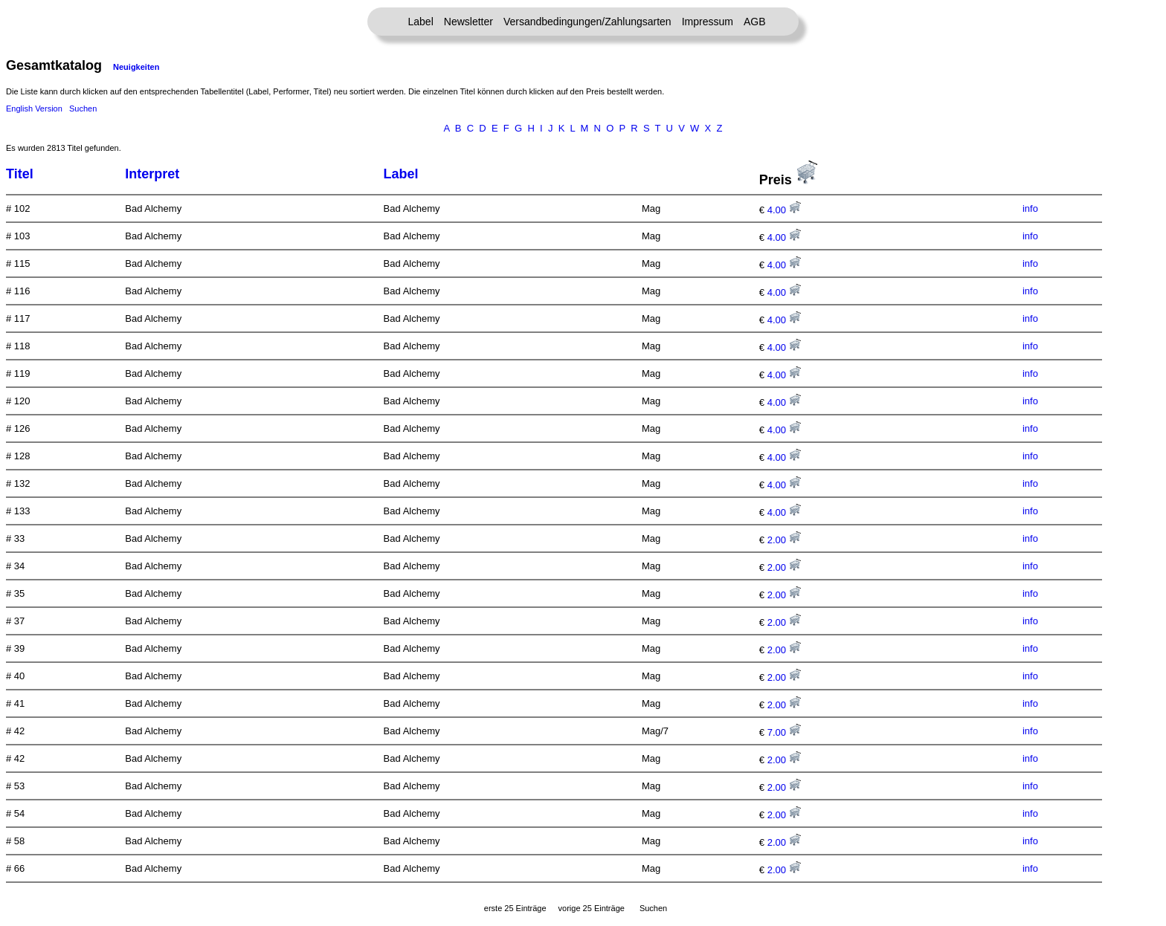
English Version (34, 108)
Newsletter (468, 21)
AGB (755, 21)
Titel (19, 173)
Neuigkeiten (136, 66)
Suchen (83, 108)
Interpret (152, 173)
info (1030, 208)
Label (421, 21)
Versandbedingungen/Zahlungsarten (587, 21)
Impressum (707, 21)
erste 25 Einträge (515, 908)
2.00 (784, 539)
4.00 (784, 210)
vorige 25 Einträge (591, 908)
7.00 (784, 732)
